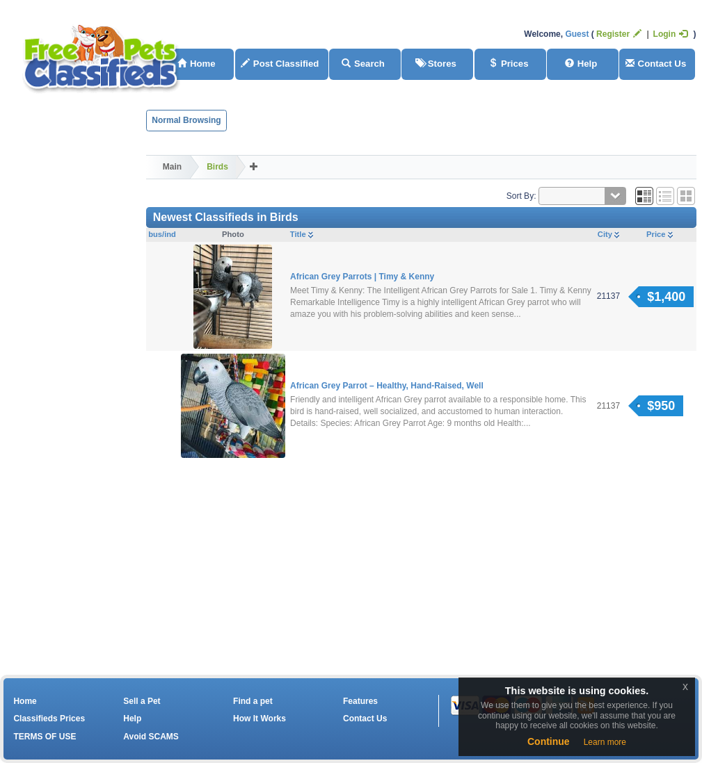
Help (581, 63)
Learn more (605, 742)
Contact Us (656, 63)
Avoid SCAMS (151, 736)
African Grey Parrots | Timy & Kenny (362, 276)
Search (363, 63)
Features (360, 701)
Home (24, 701)
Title (301, 234)
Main (172, 167)
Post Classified (280, 63)
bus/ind (162, 234)
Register (618, 34)
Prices (508, 63)
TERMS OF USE (44, 736)
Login (670, 34)
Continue (548, 741)
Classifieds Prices (49, 718)
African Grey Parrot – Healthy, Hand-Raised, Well (387, 386)
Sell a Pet (141, 701)
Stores (435, 63)
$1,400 (666, 297)
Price (659, 234)
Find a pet (253, 701)
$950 (661, 406)
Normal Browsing (186, 120)
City (608, 234)
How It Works (259, 718)
